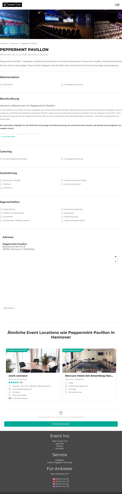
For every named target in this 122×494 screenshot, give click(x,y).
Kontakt (60, 448)
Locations (4, 43)
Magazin (59, 460)
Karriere (60, 443)
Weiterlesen (7, 136)
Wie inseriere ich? (60, 474)
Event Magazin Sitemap (59, 462)
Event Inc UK (61, 486)
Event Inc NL (61, 484)
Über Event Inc (59, 441)
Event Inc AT (61, 479)
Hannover (14, 43)
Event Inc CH (61, 481)
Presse (59, 446)
